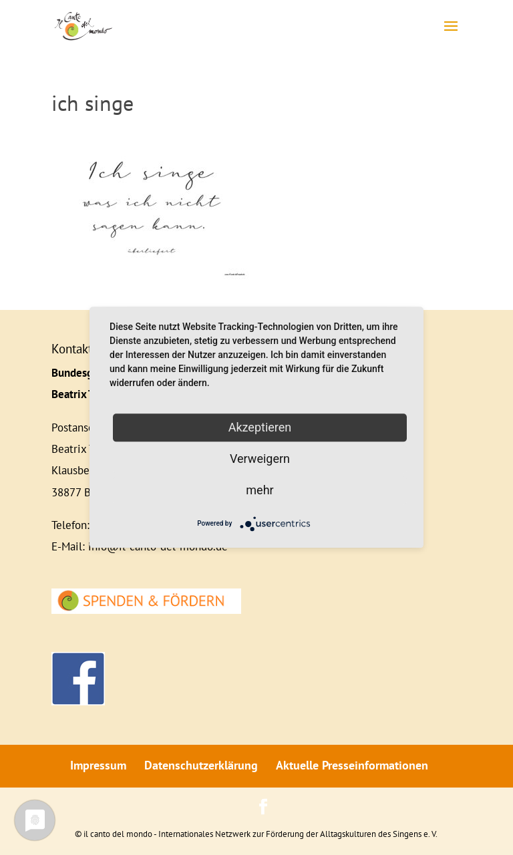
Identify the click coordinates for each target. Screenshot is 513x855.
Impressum (98, 765)
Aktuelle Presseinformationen (352, 765)
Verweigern (260, 459)
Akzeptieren (260, 427)
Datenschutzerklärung (201, 765)
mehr (259, 490)
